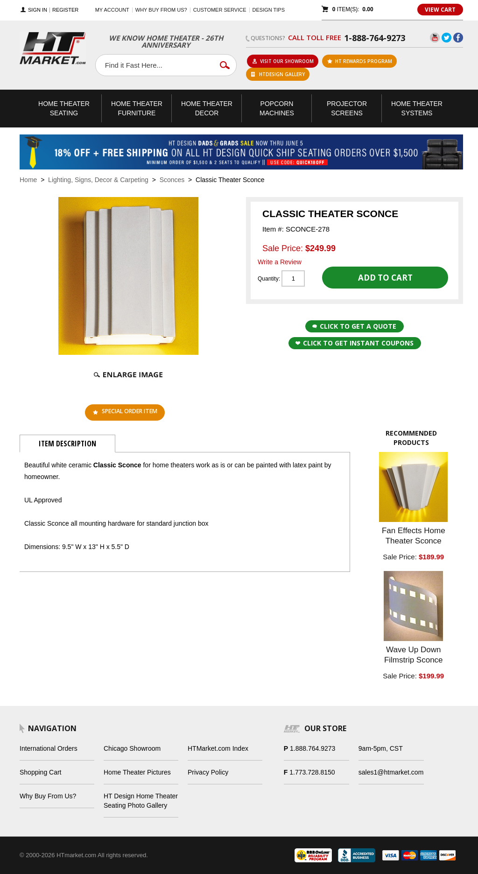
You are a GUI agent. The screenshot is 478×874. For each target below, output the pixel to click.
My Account (112, 10)
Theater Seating (64, 108)
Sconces (172, 179)
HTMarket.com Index (218, 748)
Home (28, 179)
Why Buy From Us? (48, 796)
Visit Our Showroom (283, 61)
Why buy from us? (161, 10)
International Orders (48, 748)
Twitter (446, 37)
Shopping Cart (41, 772)
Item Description (67, 443)
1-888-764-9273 (374, 37)
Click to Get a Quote (354, 326)
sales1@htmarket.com (390, 772)
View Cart (440, 10)
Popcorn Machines (277, 108)
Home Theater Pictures (137, 772)
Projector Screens (347, 108)
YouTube (435, 37)
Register (65, 10)
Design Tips (269, 10)
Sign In (37, 10)
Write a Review (280, 262)
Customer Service (219, 10)
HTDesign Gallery (278, 74)
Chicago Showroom (132, 748)
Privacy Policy (208, 772)
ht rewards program (359, 61)
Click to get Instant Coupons (354, 342)
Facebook (458, 37)
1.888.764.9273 (312, 748)
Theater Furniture (136, 108)
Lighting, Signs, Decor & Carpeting (98, 179)
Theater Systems (417, 108)
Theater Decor (206, 108)
